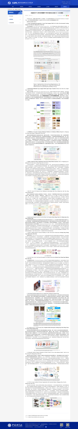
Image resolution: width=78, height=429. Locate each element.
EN (69, 1)
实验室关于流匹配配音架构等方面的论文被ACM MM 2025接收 (38, 415)
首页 (13, 6)
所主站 (67, 1)
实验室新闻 (12, 22)
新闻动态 (65, 6)
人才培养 (47, 6)
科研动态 (19, 9)
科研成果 (39, 6)
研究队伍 (30, 6)
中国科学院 (63, 1)
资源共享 (56, 6)
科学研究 (21, 6)
